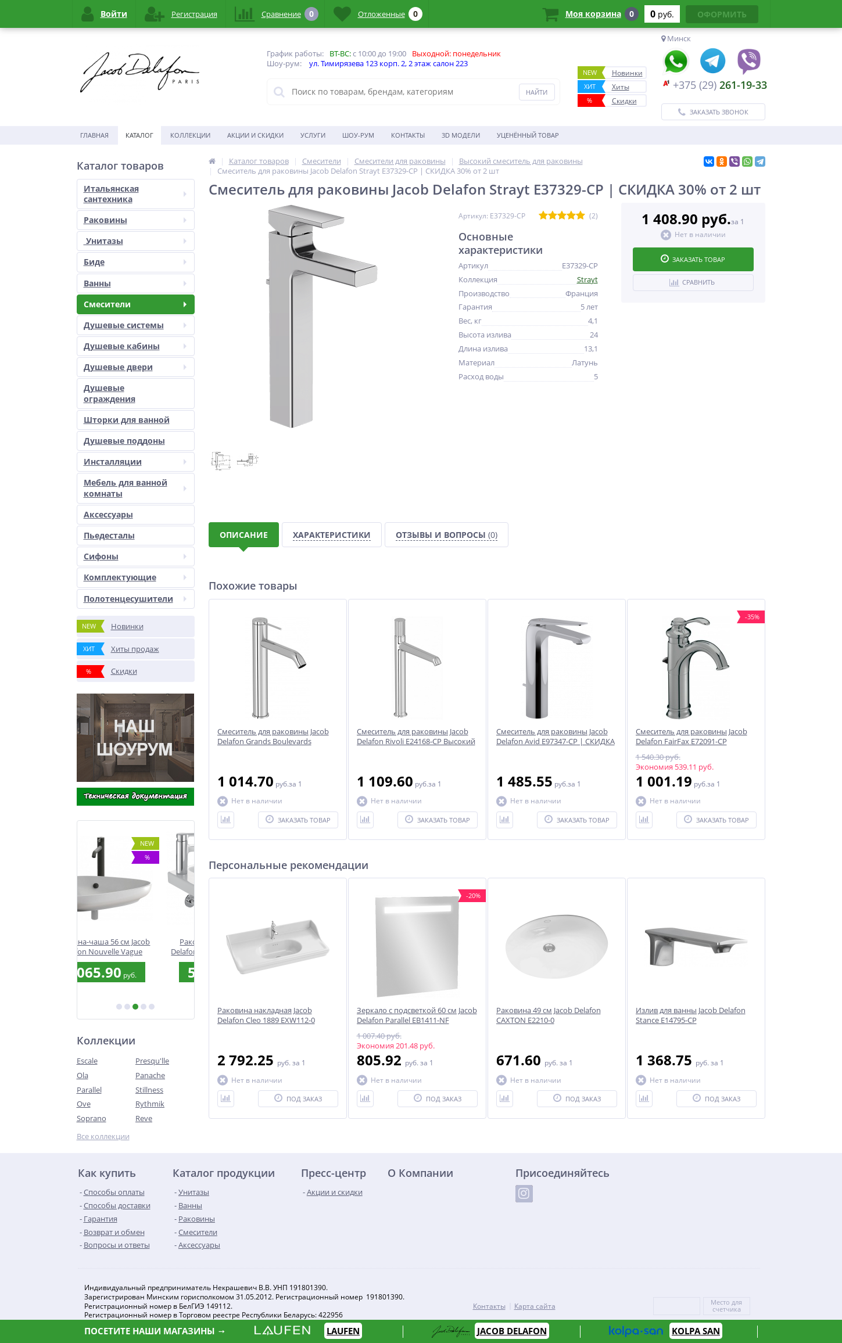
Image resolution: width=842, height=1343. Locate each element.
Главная (94, 135)
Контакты (408, 135)
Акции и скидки (255, 135)
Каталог (139, 135)
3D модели (461, 135)
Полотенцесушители (135, 598)
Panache (150, 1075)
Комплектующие (135, 577)
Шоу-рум (358, 135)
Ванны (135, 283)
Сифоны (135, 556)
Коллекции (190, 135)
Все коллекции (103, 1136)
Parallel (89, 1090)
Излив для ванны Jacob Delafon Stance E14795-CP (691, 1015)
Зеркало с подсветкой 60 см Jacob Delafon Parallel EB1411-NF (417, 1015)
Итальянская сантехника (135, 193)
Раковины (135, 219)
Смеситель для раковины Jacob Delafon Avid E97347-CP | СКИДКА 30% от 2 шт (555, 741)
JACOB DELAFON (512, 1331)
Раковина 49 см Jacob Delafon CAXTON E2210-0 (548, 1015)
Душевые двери (135, 366)
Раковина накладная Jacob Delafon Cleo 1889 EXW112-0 (266, 1015)
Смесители (135, 304)
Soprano (91, 1118)
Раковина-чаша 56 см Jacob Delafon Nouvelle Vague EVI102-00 (136, 946)
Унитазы (135, 240)
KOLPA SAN (696, 1331)
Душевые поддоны (124, 440)
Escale (87, 1060)
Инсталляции (135, 461)
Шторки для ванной (127, 419)
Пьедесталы (109, 535)
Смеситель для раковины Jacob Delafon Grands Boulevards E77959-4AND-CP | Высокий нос (273, 741)
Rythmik (149, 1103)
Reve (143, 1118)
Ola (82, 1075)
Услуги (312, 135)
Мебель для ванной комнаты (135, 487)
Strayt (587, 279)
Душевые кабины (135, 345)
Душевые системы (135, 325)
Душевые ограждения (109, 393)
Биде (135, 261)
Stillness (149, 1090)
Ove (84, 1103)
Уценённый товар (528, 135)
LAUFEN (343, 1331)
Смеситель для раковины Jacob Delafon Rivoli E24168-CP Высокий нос (416, 741)
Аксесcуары (108, 514)
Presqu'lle (152, 1060)
